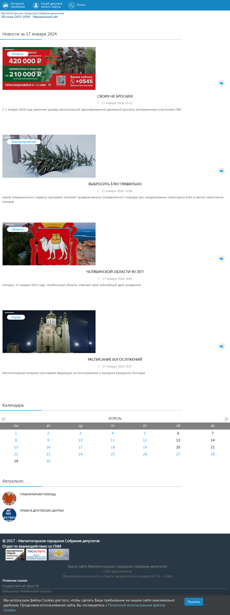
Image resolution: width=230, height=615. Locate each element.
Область (18, 54)
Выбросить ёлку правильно (115, 183)
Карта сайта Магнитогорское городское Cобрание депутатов (117, 566)
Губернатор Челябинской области (26, 591)
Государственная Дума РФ (20, 586)
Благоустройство (24, 141)
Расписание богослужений (115, 359)
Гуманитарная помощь (38, 494)
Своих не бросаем (115, 96)
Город (16, 317)
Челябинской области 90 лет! (115, 271)
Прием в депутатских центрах (42, 510)
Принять (194, 601)
